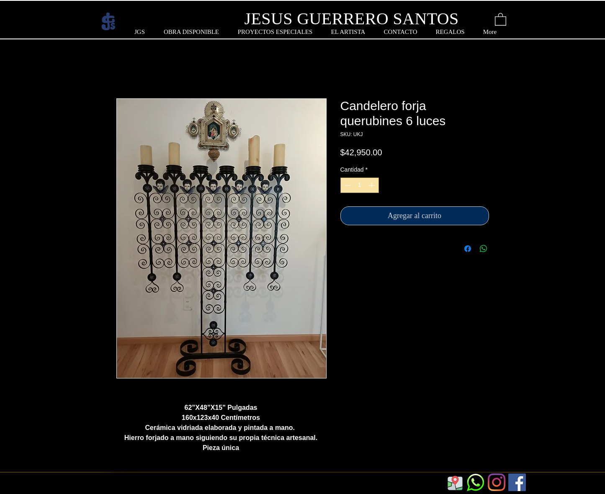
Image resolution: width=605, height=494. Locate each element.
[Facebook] (517, 482)
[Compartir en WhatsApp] (484, 249)
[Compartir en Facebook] (468, 249)
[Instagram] (496, 482)
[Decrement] (347, 185)
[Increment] (372, 185)
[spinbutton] (359, 185)
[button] (500, 19)
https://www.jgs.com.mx (145, 487)
